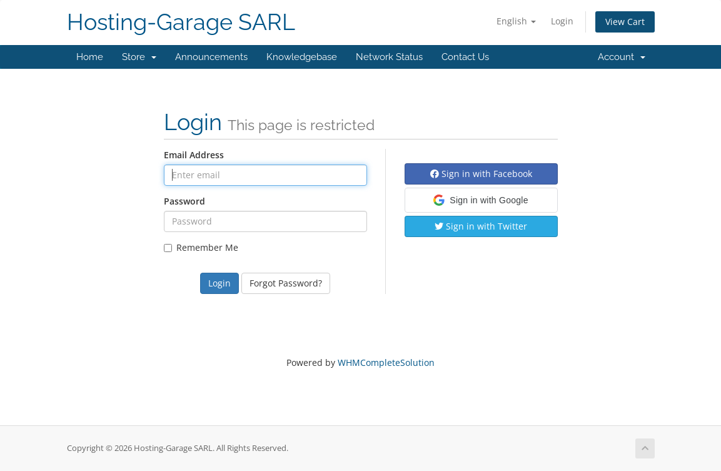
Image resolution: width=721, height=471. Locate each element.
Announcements (211, 57)
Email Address (194, 155)
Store (139, 57)
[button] (481, 200)
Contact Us (465, 57)
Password (184, 201)
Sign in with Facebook (481, 174)
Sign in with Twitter (481, 226)
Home (89, 57)
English (516, 21)
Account (621, 57)
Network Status (389, 57)
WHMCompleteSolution (386, 362)
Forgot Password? (286, 283)
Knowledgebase (301, 57)
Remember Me (201, 247)
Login (562, 21)
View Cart (625, 22)
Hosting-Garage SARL (181, 22)
